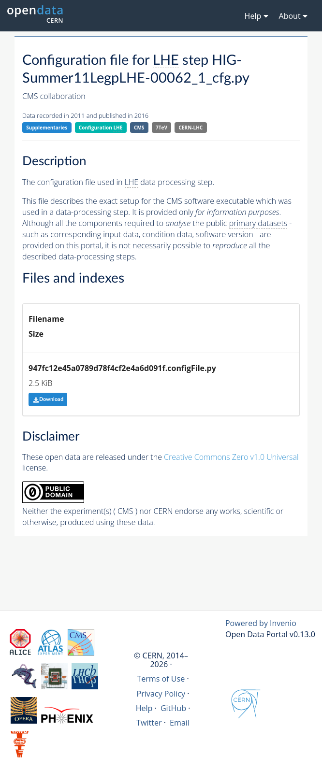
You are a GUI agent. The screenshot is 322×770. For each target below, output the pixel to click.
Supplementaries (46, 127)
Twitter (149, 722)
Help (144, 708)
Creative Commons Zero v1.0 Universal (231, 457)
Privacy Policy (161, 693)
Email (180, 722)
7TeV (161, 127)
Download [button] (48, 399)
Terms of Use (161, 678)
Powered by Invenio (260, 623)
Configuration (101, 127)
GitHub (173, 708)
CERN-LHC (191, 127)
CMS (139, 127)
